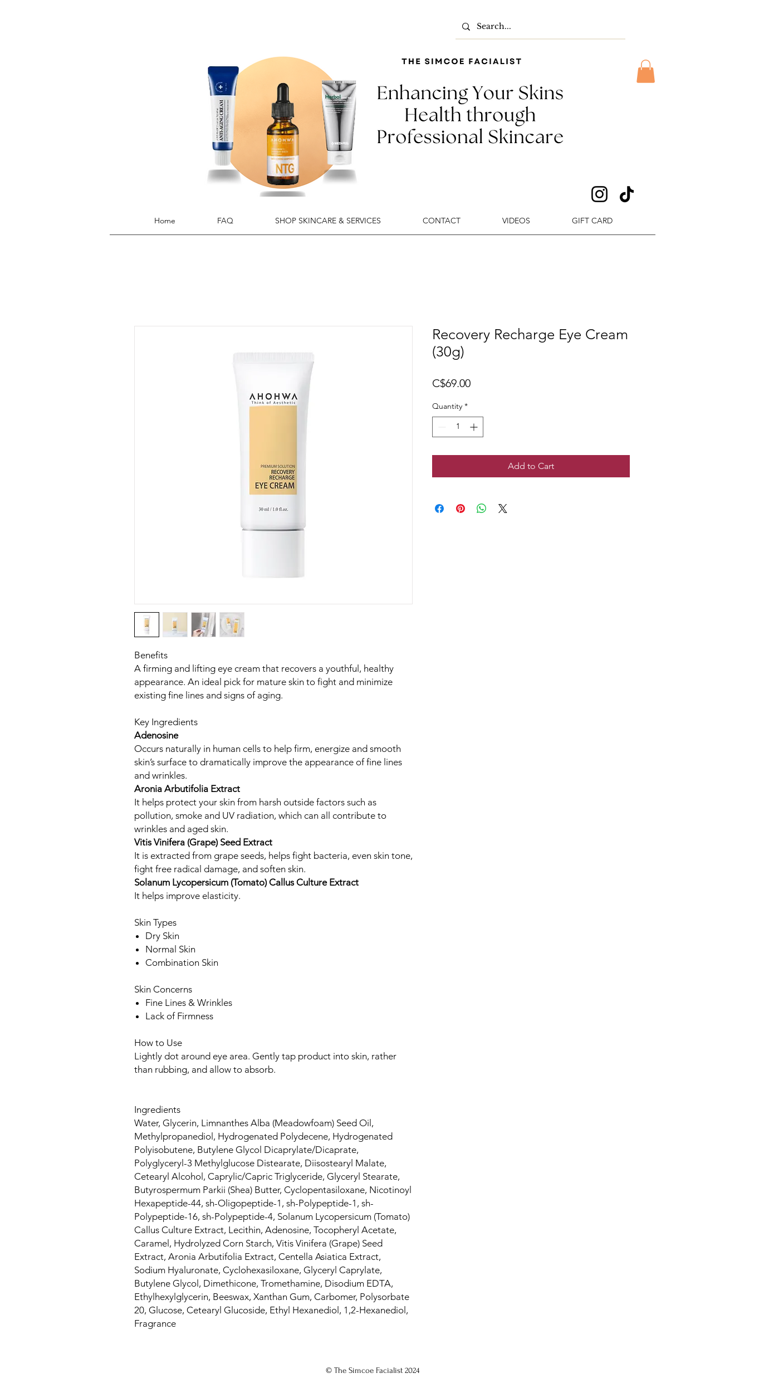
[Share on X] (503, 508)
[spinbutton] (458, 427)
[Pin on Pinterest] (460, 508)
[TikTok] (627, 194)
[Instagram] (599, 194)
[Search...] (539, 26)
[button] (645, 71)
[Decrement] (441, 427)
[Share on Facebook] (439, 508)
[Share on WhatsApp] (481, 508)
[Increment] (475, 427)
